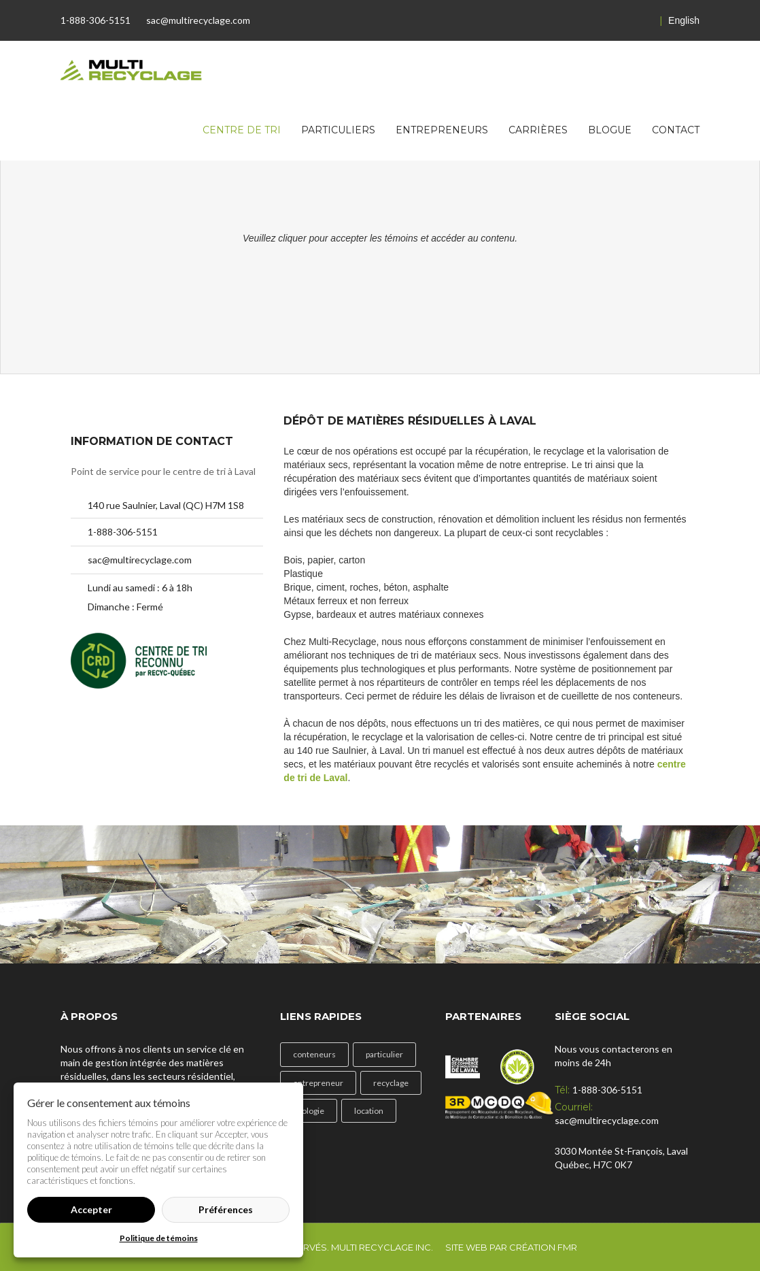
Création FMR (543, 1247)
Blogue (610, 130)
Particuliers (338, 130)
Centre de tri (242, 130)
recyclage (391, 1083)
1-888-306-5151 (96, 20)
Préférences (225, 1209)
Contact (675, 130)
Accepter (91, 1209)
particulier (384, 1054)
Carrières (538, 130)
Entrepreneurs (442, 130)
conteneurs (314, 1054)
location (368, 1111)
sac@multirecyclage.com (198, 20)
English (679, 20)
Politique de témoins (159, 1238)
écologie (308, 1111)
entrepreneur (318, 1083)
